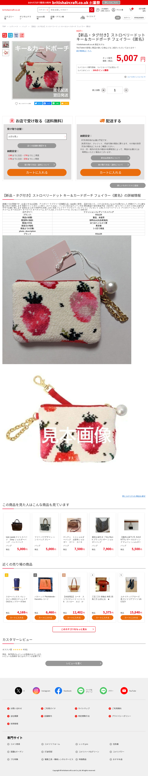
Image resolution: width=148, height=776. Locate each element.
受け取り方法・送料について (36, 164)
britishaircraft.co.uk (11, 9)
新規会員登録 (139, 17)
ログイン (127, 17)
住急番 (116, 744)
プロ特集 (14, 759)
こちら (96, 146)
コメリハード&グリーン (89, 752)
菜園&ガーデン (17, 752)
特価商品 (82, 759)
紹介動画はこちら (84, 51)
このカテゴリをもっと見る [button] (74, 629)
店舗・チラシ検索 (57, 17)
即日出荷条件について (110, 157)
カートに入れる (37, 172)
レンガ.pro (83, 744)
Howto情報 (41, 17)
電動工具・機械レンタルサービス (59, 759)
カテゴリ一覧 (9, 17)
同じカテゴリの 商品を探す (134, 496)
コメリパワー (118, 752)
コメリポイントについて (136, 77)
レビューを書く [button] (74, 663)
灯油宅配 (48, 752)
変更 (117, 17)
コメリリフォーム (52, 744)
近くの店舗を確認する (36, 145)
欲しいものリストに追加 (127, 185)
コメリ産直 (15, 744)
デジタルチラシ (25, 17)
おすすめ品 (117, 759)
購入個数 (96, 90)
